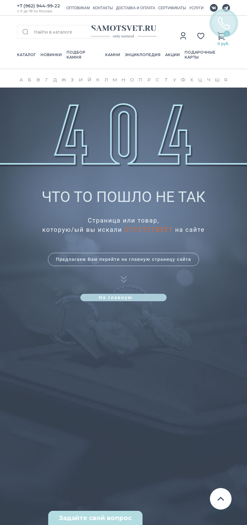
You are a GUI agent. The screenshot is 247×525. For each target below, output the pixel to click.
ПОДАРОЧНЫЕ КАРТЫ (200, 54)
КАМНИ (112, 54)
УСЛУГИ (196, 8)
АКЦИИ (172, 54)
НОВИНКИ (51, 54)
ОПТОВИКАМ (78, 8)
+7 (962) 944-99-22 (38, 5)
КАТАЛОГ (26, 54)
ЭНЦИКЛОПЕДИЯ (142, 54)
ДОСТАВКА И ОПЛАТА (135, 8)
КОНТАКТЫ (103, 8)
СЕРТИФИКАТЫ (172, 8)
